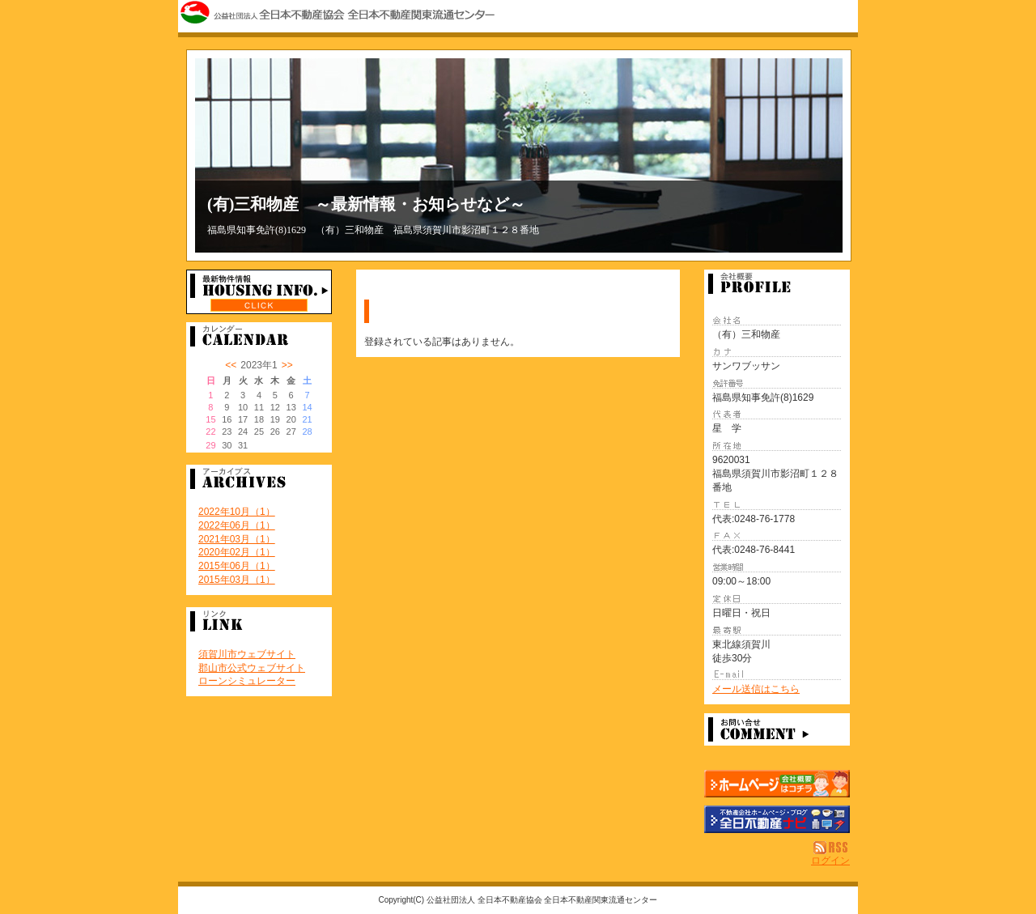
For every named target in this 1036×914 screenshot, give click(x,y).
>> (287, 365)
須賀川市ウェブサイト (246, 654)
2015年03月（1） (236, 579)
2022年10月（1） (236, 511)
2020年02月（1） (236, 552)
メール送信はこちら (756, 689)
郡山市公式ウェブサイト (251, 668)
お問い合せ (777, 729)
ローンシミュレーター (246, 681)
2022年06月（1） (236, 525)
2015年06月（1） (236, 566)
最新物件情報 (259, 292)
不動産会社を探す (777, 819)
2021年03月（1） (236, 539)
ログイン (830, 860)
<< (230, 365)
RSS (831, 847)
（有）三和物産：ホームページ (777, 783)
